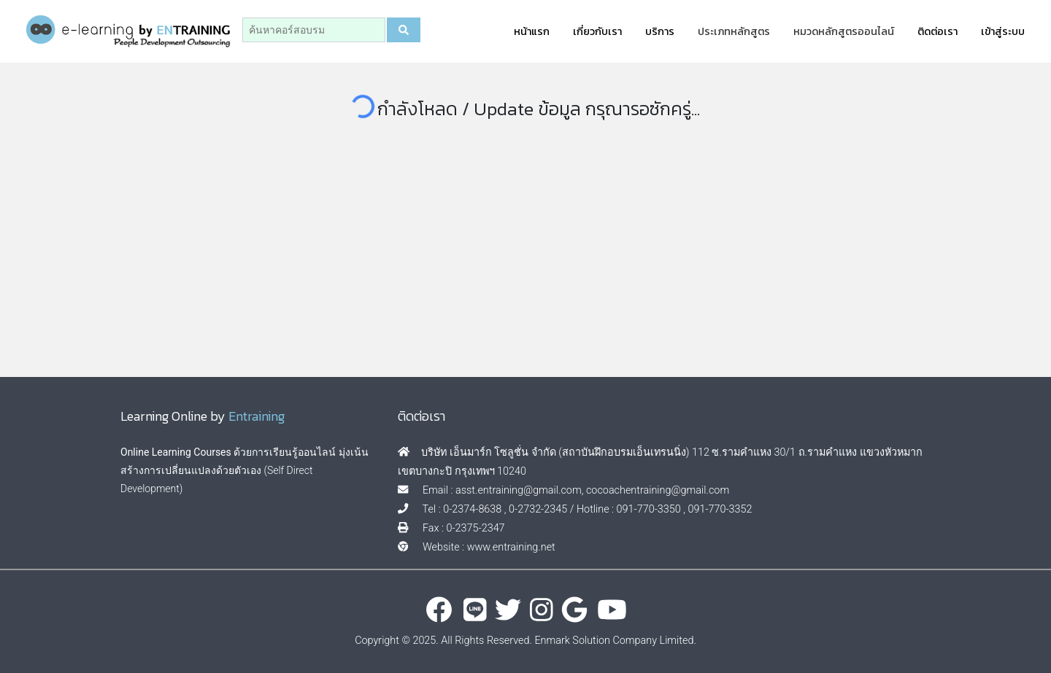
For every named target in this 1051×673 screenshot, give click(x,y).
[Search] (313, 29)
